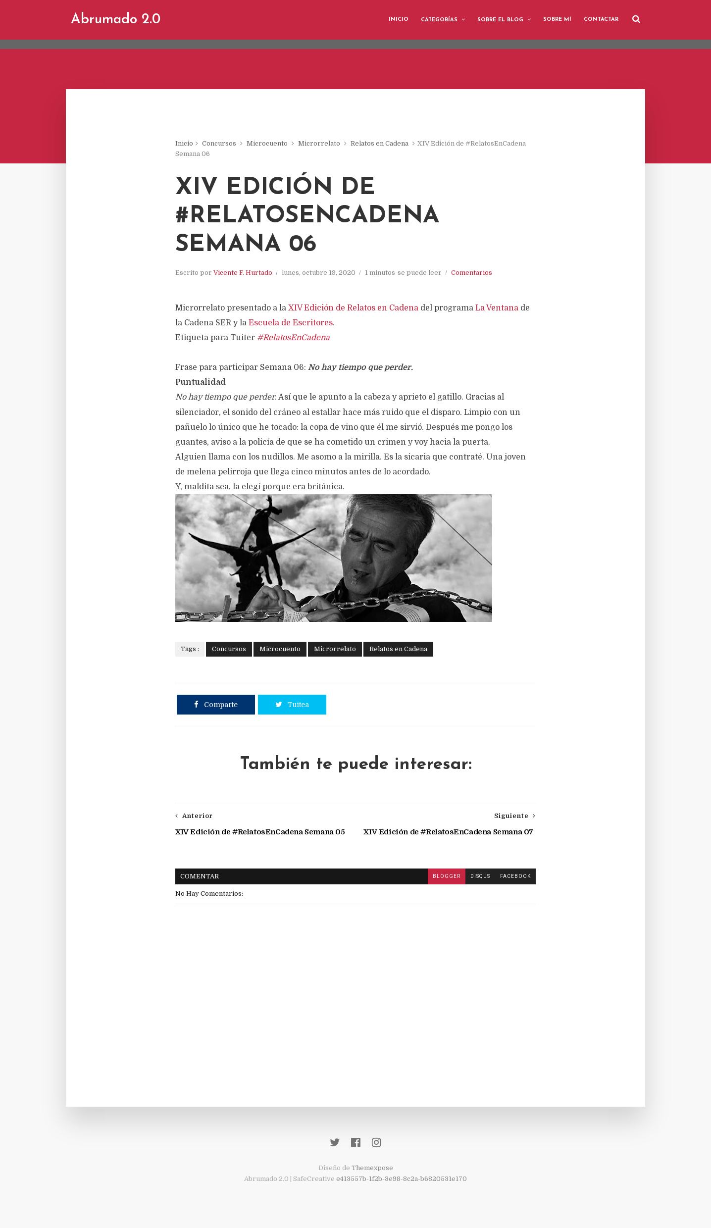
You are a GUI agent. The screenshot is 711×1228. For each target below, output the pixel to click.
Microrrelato (319, 143)
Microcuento (267, 143)
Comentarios (471, 272)
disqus (480, 876)
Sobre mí (557, 19)
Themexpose (372, 1168)
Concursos (219, 143)
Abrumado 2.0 (115, 20)
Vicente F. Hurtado (242, 272)
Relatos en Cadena (379, 143)
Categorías (439, 20)
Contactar (601, 19)
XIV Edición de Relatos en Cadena (353, 308)
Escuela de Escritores (291, 322)
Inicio (398, 19)
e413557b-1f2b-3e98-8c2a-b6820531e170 (401, 1178)
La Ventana (496, 308)
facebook (515, 876)
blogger (446, 876)
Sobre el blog (500, 20)
